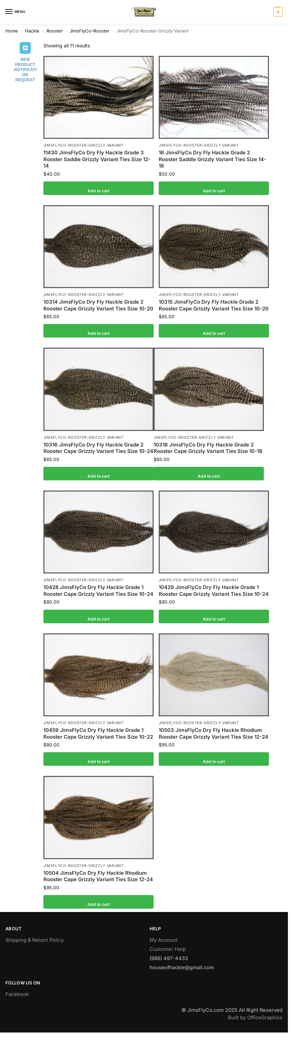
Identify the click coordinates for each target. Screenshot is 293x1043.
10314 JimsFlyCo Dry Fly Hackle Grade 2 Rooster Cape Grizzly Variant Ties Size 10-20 (98, 305)
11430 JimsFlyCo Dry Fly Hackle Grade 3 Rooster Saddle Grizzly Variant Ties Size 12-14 (97, 159)
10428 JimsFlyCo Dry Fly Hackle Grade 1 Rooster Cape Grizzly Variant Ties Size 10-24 (98, 590)
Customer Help (168, 949)
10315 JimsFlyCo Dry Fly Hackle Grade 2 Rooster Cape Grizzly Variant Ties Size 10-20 (214, 305)
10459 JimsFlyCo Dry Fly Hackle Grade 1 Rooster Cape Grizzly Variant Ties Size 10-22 (98, 733)
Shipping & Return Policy (34, 940)
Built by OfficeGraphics (255, 1018)
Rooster (54, 31)
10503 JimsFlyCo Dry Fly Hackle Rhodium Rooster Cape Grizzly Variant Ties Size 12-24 (213, 733)
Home (11, 31)
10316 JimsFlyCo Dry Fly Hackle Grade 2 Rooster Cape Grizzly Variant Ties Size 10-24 (98, 448)
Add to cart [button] (98, 188)
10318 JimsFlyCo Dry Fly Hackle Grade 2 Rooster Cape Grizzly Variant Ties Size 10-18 (208, 448)
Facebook (17, 994)
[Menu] (15, 12)
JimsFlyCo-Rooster (90, 31)
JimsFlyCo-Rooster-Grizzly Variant (83, 145)
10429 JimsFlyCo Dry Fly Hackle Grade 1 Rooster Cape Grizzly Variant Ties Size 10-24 (214, 590)
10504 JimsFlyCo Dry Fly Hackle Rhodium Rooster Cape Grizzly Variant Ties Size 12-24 (98, 876)
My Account (164, 940)
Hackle (32, 31)
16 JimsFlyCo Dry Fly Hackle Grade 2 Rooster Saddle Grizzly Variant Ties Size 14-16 (212, 159)
